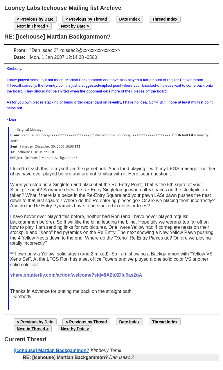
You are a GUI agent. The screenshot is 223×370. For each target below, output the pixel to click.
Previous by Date (36, 19)
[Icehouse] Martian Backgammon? (51, 350)
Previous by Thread (88, 19)
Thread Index (164, 19)
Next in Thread (31, 26)
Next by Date (73, 26)
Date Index (129, 19)
